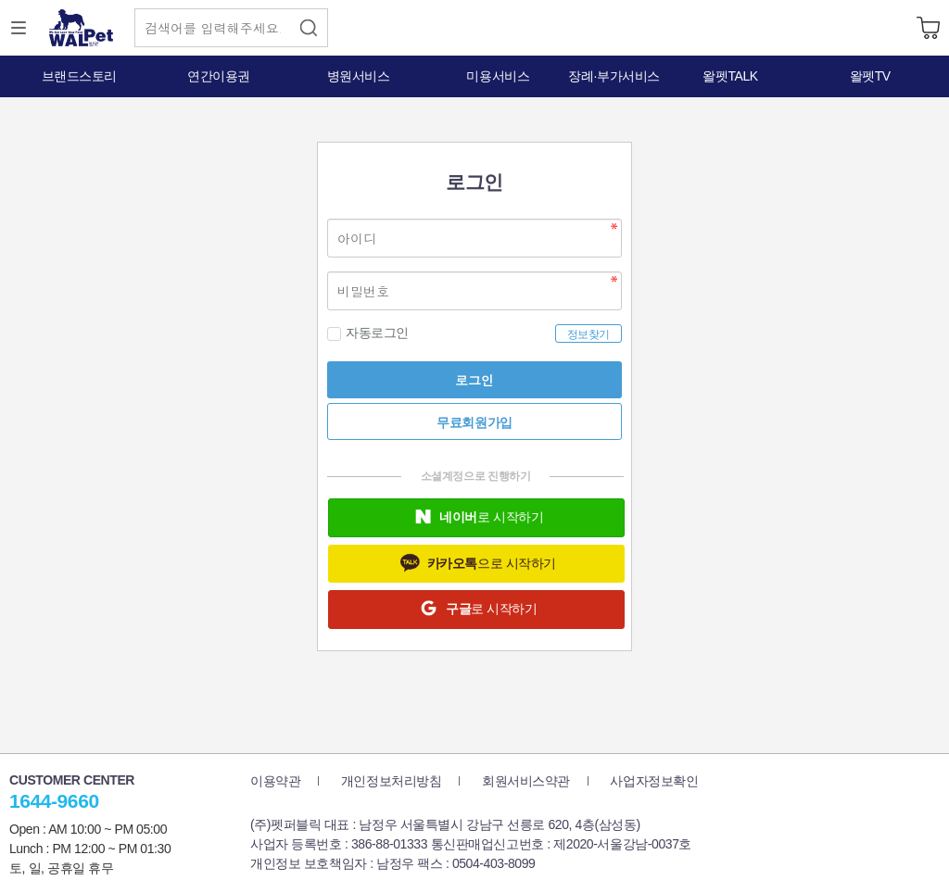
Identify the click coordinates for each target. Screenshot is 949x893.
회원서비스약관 (526, 781)
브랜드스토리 (79, 76)
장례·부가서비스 (614, 76)
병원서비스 (358, 76)
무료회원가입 (474, 422)
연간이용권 (218, 76)
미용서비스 (497, 76)
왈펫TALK (729, 76)
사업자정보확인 (654, 781)
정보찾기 (588, 334)
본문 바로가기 (0, 0)
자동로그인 (368, 333)
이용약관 (275, 781)
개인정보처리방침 (391, 781)
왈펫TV (870, 76)
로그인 (474, 380)
